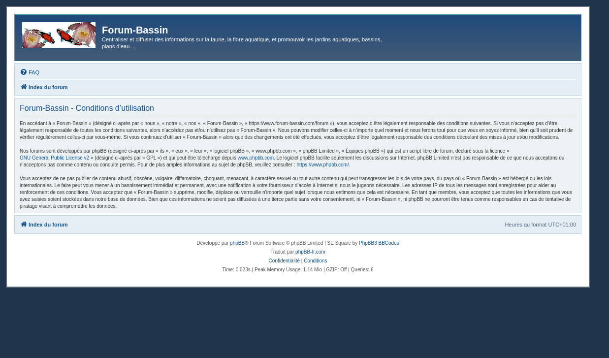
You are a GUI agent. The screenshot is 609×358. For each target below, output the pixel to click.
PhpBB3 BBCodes (379, 243)
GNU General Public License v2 (54, 158)
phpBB (237, 243)
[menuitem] (29, 72)
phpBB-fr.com (310, 252)
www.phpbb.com (256, 158)
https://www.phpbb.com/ (323, 164)
